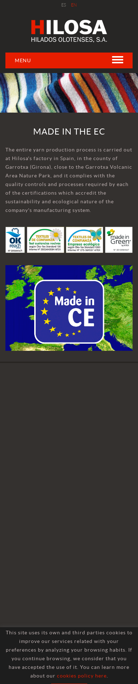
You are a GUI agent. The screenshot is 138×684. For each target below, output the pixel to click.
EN (74, 5)
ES (63, 5)
